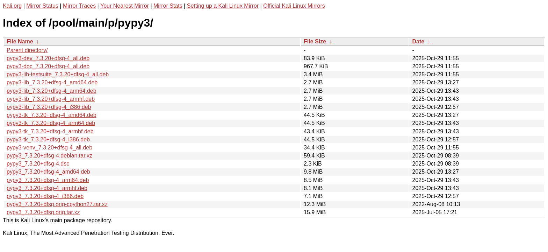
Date (418, 41)
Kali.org (12, 6)
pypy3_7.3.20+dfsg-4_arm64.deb (48, 180)
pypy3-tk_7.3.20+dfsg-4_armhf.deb (50, 131)
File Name (20, 41)
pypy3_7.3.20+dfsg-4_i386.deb (45, 196)
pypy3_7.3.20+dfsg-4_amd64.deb (48, 172)
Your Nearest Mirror (124, 6)
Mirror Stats (167, 6)
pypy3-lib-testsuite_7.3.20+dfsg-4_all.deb (58, 74)
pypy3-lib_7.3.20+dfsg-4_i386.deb (49, 107)
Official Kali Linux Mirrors (294, 6)
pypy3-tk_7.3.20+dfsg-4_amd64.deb (51, 115)
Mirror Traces (79, 6)
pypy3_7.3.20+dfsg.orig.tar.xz (43, 212)
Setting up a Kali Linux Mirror (223, 6)
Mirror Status (42, 6)
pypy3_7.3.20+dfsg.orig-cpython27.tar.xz (57, 204)
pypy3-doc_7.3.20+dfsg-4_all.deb (48, 66)
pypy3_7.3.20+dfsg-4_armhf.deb (47, 188)
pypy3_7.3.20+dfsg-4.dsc (38, 164)
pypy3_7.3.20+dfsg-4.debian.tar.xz (49, 156)
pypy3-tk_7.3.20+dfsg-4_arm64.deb (51, 123)
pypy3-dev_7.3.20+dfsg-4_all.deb (48, 58)
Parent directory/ (27, 50)
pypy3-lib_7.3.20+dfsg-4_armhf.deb (51, 99)
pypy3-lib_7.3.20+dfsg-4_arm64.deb (51, 91)
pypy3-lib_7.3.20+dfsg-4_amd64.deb (52, 82)
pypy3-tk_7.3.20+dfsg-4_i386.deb (48, 139)
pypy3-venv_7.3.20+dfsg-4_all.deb (49, 147)
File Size (315, 41)
